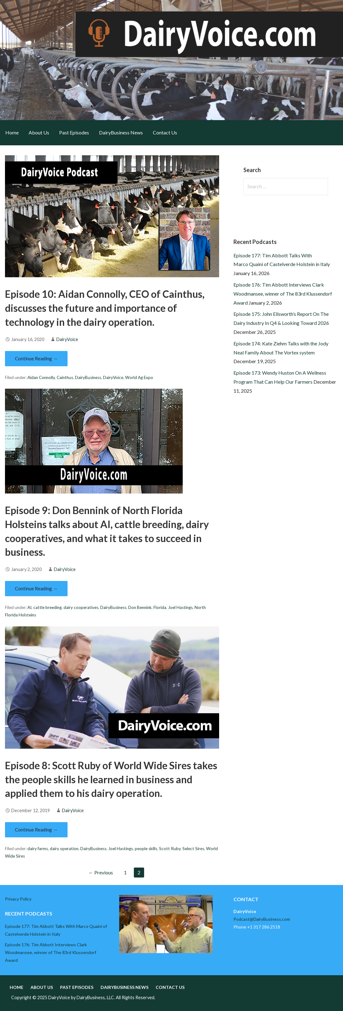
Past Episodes (74, 132)
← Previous (100, 872)
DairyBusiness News (121, 132)
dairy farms (37, 848)
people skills (146, 848)
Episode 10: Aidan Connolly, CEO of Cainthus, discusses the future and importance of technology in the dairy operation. (104, 308)
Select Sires (193, 848)
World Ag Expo (139, 377)
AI (29, 607)
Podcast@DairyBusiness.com (261, 919)
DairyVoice (67, 339)
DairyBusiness (88, 377)
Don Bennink (140, 607)
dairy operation (64, 848)
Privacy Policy (18, 898)
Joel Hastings (180, 607)
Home (12, 132)
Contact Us (165, 132)
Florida (159, 607)
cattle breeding (47, 607)
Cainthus (65, 377)
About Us (39, 132)
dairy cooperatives (80, 607)
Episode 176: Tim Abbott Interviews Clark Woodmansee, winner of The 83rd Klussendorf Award (282, 294)
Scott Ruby (170, 848)
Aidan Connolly (41, 377)
